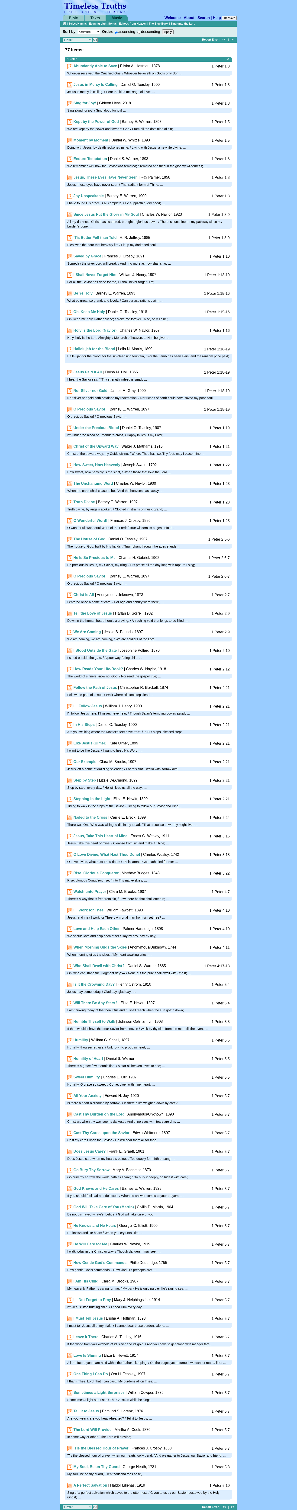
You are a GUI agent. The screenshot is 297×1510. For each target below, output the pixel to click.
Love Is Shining (87, 1355)
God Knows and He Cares (96, 1188)
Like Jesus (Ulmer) (89, 743)
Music (117, 18)
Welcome (173, 18)
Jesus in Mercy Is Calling (95, 85)
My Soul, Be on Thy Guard (96, 1467)
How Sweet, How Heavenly (96, 465)
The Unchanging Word (93, 483)
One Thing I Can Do (90, 1374)
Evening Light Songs (103, 23)
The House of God (89, 539)
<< (224, 39)
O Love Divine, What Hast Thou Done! (106, 854)
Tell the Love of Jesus (92, 613)
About (189, 18)
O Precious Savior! (90, 409)
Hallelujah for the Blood (94, 349)
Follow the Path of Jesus (95, 687)
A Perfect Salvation (90, 1485)
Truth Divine (84, 502)
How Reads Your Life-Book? (98, 669)
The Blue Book (158, 23)
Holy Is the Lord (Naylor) (94, 330)
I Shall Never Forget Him (94, 275)
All (64, 23)
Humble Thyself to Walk (94, 1021)
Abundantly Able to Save (95, 66)
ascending (126, 32)
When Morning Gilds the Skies (100, 947)
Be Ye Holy (82, 293)
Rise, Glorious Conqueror (96, 873)
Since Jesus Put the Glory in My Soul (106, 214)
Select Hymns (77, 23)
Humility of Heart (88, 1059)
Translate (229, 18)
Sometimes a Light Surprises (99, 1393)
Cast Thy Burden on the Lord (98, 1114)
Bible (73, 18)
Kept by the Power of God (96, 122)
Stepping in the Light (91, 799)
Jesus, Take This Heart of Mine (100, 836)
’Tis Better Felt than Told (94, 238)
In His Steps (84, 725)
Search (203, 18)
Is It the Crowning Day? (94, 984)
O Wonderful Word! (90, 521)
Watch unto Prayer (89, 892)
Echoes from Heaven (133, 23)
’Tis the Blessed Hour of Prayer (100, 1448)
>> (232, 39)
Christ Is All (83, 595)
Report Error (210, 39)
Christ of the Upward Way (95, 446)
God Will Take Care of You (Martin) (103, 1207)
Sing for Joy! (84, 103)
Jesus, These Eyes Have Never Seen (105, 177)
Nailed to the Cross (90, 817)
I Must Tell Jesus (88, 1318)
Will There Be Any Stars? (95, 1003)
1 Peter (72, 59)
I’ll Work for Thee (88, 910)
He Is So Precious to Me (94, 558)
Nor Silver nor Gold (90, 391)
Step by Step (84, 780)
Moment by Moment (90, 140)
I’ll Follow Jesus (87, 706)
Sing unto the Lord (183, 23)
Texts (95, 18)
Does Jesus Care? (89, 1151)
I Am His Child (85, 1281)
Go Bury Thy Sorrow (91, 1170)
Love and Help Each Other (96, 929)
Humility (80, 1040)
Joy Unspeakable (88, 196)
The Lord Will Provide (92, 1430)
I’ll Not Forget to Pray (92, 1300)
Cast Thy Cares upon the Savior (101, 1133)
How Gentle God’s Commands (99, 1263)
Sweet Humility (86, 1077)
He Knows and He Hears (94, 1226)
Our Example (84, 762)
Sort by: (70, 32)
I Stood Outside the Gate (95, 650)
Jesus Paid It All (87, 372)
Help (217, 18)
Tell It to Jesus (86, 1411)
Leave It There (85, 1337)
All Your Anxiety (87, 1096)
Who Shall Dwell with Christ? (98, 966)
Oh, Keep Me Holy (89, 312)
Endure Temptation (90, 159)
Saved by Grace (87, 256)
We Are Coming (87, 632)
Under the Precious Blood (96, 428)
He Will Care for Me (90, 1244)
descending (150, 32)
